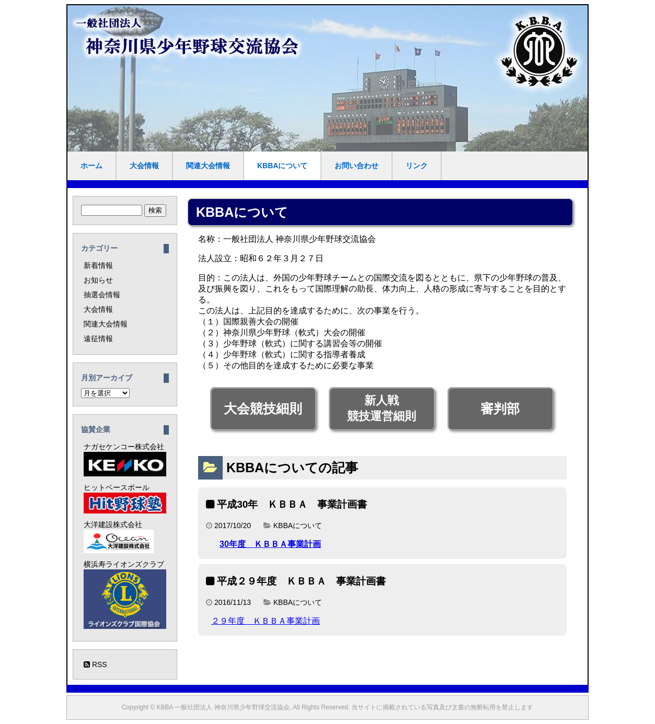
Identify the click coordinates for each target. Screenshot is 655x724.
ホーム (91, 165)
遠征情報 (98, 338)
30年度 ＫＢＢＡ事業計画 (270, 544)
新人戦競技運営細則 (381, 408)
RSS (95, 664)
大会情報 (144, 165)
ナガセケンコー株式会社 (125, 459)
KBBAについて (282, 165)
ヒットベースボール (125, 498)
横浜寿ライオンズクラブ (125, 594)
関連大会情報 (208, 165)
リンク (417, 165)
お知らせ (98, 280)
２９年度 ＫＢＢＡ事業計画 (265, 620)
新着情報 (98, 265)
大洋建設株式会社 (119, 536)
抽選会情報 (102, 294)
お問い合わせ (356, 165)
